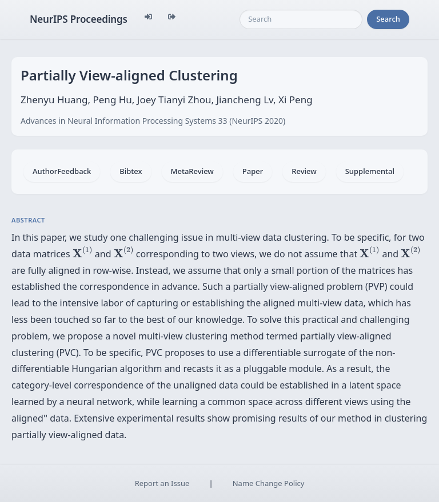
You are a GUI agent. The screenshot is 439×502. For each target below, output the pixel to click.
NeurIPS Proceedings (78, 19)
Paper (252, 171)
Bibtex (130, 171)
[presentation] (83, 252)
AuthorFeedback (62, 171)
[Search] (301, 19)
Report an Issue (162, 483)
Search (388, 19)
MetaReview (192, 171)
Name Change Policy (269, 483)
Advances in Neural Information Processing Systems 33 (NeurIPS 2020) (153, 120)
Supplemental (369, 171)
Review (304, 171)
